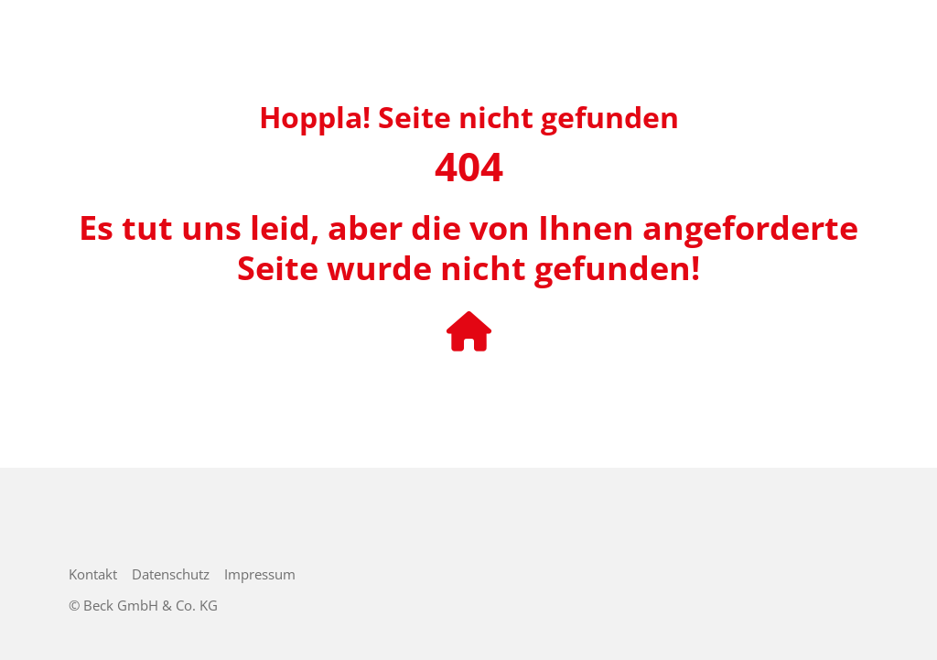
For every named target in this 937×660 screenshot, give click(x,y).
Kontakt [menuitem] (93, 574)
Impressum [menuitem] (260, 574)
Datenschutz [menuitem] (171, 574)
